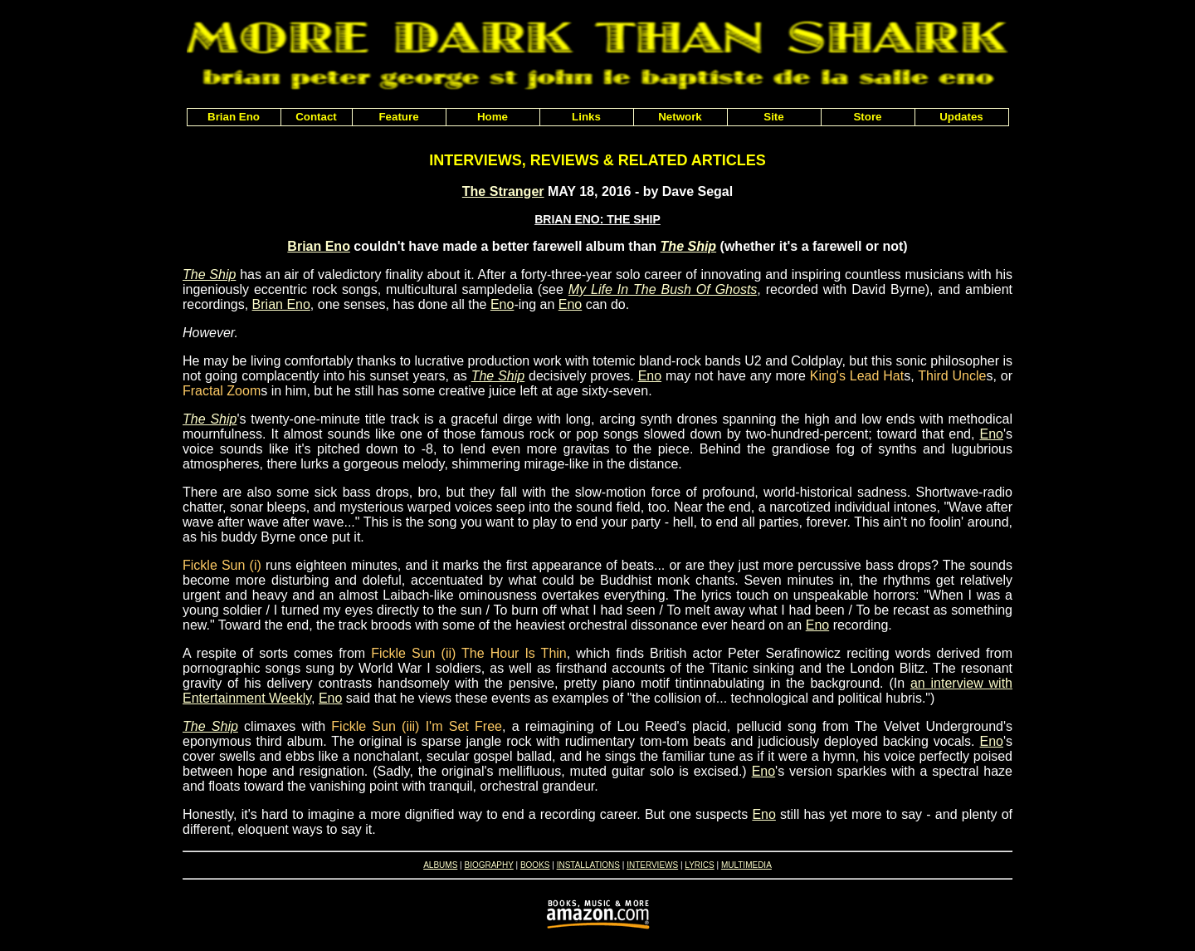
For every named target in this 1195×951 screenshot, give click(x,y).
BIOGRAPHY (488, 865)
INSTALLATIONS (588, 865)
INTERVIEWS (652, 865)
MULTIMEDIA (746, 865)
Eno (502, 304)
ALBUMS (440, 865)
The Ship (689, 246)
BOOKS (535, 865)
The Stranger (503, 191)
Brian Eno (318, 246)
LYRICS (699, 865)
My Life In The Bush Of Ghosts (663, 289)
